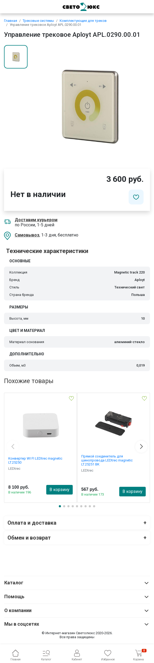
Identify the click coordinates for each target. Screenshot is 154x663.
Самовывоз (27, 235)
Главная (10, 21)
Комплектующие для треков (83, 21)
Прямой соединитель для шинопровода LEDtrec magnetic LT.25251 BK (107, 460)
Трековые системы (38, 21)
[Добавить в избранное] (136, 197)
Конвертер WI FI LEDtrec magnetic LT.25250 (35, 460)
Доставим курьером (36, 219)
